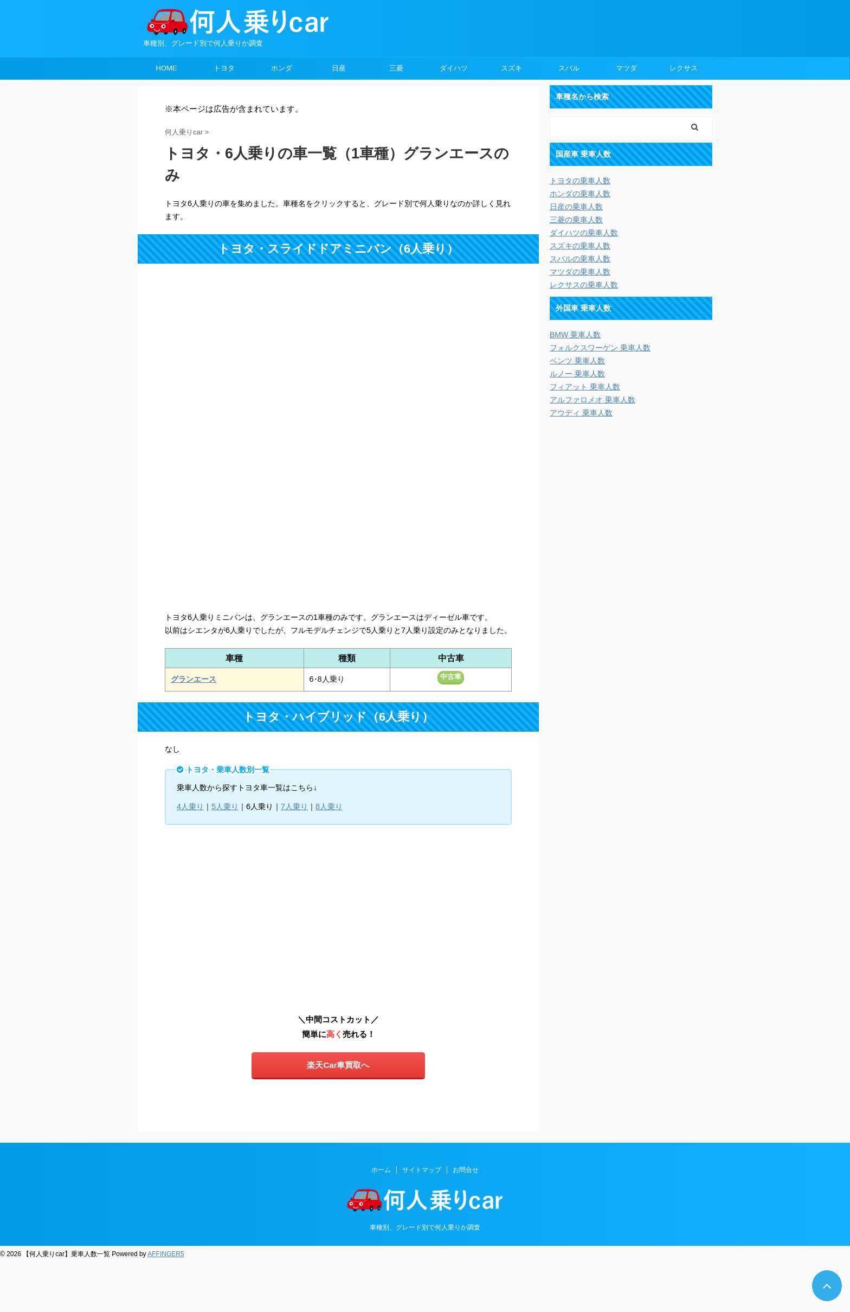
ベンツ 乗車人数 (577, 360)
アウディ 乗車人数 (581, 412)
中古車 (450, 677)
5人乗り (225, 806)
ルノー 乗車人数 (577, 373)
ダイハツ (454, 68)
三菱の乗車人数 (576, 219)
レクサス (683, 68)
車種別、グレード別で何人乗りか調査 (425, 1227)
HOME (166, 68)
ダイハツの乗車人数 (584, 232)
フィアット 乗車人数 (585, 386)
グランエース (193, 679)
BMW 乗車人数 (575, 334)
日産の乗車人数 (576, 206)
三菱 (396, 68)
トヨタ (224, 68)
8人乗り (329, 806)
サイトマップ (421, 1170)
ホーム (381, 1170)
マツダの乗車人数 (580, 271)
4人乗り (190, 806)
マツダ (626, 68)
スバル (568, 68)
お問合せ (466, 1170)
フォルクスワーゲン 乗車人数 (600, 347)
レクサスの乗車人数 (584, 284)
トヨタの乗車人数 (580, 180)
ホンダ (281, 68)
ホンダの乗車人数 (580, 193)
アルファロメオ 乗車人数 (592, 399)
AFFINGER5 (165, 1254)
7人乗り (294, 806)
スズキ (511, 68)
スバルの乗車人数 (580, 258)
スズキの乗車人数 (580, 245)
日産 (339, 68)
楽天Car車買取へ (338, 1065)
